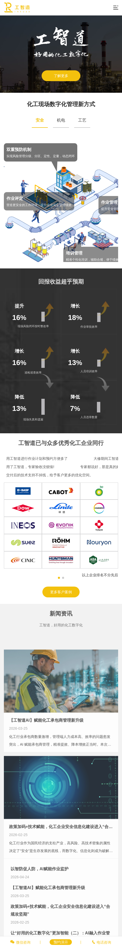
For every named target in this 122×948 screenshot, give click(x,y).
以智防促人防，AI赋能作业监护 (39, 903)
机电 (61, 120)
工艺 (82, 120)
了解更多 (61, 76)
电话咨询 (104, 942)
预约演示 (61, 942)
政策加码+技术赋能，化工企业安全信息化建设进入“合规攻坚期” (61, 870)
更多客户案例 (61, 592)
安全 (40, 120)
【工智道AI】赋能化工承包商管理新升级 (46, 763)
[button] (59, 578)
